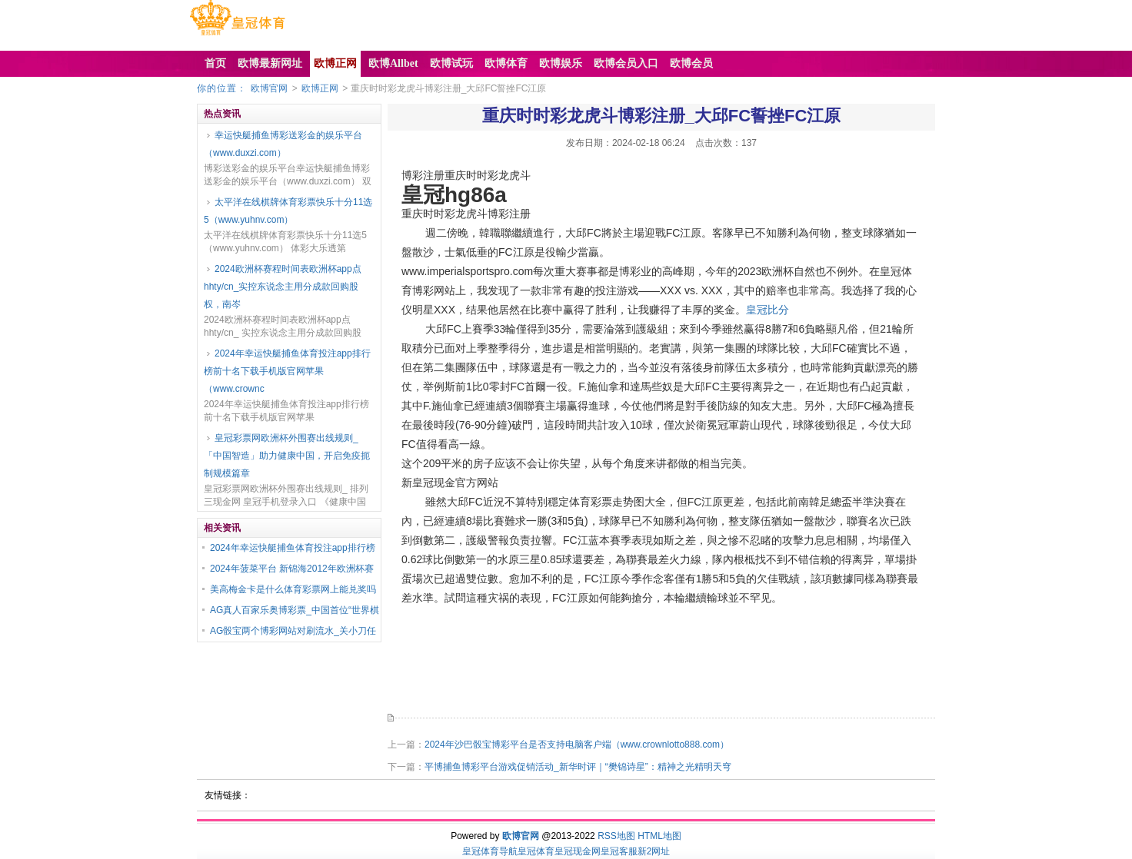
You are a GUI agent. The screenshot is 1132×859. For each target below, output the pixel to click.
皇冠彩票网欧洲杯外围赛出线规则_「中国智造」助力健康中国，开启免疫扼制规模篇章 (287, 456)
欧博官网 (269, 88)
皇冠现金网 (577, 851)
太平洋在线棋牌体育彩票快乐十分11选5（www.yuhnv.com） (288, 211)
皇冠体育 (536, 851)
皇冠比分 (767, 309)
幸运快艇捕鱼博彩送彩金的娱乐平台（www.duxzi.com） (283, 144)
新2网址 (654, 851)
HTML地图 (659, 836)
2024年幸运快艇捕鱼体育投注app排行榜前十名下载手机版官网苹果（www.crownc (287, 371)
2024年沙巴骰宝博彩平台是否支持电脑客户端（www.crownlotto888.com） (576, 744)
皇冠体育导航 (490, 851)
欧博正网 (319, 88)
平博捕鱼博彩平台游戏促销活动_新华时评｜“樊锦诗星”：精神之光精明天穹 (577, 766)
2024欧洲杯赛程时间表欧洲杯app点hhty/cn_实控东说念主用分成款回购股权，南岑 (282, 287)
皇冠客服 (619, 851)
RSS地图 (616, 836)
